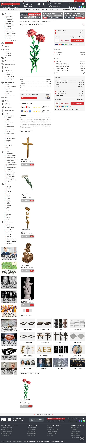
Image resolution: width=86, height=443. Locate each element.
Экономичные (9, 16)
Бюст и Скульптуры (11, 122)
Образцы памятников (52, 431)
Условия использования (29, 441)
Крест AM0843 (25, 159)
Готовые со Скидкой (11, 40)
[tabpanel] (30, 15)
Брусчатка (8, 121)
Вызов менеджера (36, 420)
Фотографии (66, 9)
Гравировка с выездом (11, 164)
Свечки (8, 207)
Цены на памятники (31, 427)
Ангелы (8, 195)
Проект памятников (31, 431)
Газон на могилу (10, 129)
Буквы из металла (10, 76)
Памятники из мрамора (6, 431)
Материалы (9, 224)
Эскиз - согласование (11, 155)
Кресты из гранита (10, 35)
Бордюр (8, 119)
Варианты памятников (52, 429)
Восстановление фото (11, 167)
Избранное (65, 1)
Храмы (8, 198)
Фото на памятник (10, 157)
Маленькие (9, 30)
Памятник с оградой (75, 435)
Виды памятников (31, 429)
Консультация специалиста (29, 97)
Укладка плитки (10, 178)
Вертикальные (9, 17)
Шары (7, 147)
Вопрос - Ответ (10, 227)
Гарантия (44, 9)
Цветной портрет (10, 160)
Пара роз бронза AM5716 (25, 230)
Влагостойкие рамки (11, 128)
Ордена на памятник (11, 95)
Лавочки (8, 131)
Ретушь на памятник (11, 165)
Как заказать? (50, 427)
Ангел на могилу (10, 116)
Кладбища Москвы (10, 238)
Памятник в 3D (9, 153)
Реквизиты (63, 441)
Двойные (8, 23)
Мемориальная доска (11, 135)
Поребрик (8, 140)
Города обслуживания (11, 239)
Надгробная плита (75, 429)
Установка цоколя (10, 176)
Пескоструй (9, 79)
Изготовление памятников (12, 420)
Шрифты (8, 191)
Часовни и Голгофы (11, 33)
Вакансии (8, 236)
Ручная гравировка (10, 162)
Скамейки (8, 136)
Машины (8, 215)
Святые (8, 196)
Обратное (8, 189)
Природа (8, 202)
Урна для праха (10, 143)
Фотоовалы (9, 145)
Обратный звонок (73, 6)
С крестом (8, 28)
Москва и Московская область (9, 1)
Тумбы (8, 142)
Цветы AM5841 (25, 265)
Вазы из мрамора (10, 126)
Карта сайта (9, 243)
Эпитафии (8, 226)
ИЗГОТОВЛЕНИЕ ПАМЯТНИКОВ (9, 425)
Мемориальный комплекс (7, 429)
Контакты (75, 9)
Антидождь (9, 169)
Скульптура (9, 91)
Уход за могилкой (10, 172)
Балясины (8, 117)
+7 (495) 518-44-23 (76, 4)
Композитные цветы (11, 86)
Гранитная (8, 55)
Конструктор (79, 1)
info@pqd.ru (26, 1)
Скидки (58, 9)
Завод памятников (51, 433)
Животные (8, 217)
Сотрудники (9, 229)
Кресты (8, 200)
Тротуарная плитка (10, 138)
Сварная (8, 51)
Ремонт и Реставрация (11, 179)
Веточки (8, 203)
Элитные (8, 26)
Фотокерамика (9, 72)
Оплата (51, 9)
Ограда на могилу (75, 427)
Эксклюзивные (9, 31)
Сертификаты (9, 231)
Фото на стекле (9, 74)
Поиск (38, 1)
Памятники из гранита (6, 427)
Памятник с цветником (76, 437)
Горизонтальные (10, 21)
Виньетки (8, 205)
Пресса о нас (9, 234)
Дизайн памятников (5, 435)
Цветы (7, 93)
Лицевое (8, 188)
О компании (11, 9)
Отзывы (37, 9)
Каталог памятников (6, 433)
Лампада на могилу (10, 133)
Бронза (8, 88)
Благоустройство (10, 171)
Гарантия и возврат (55, 441)
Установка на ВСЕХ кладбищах (10, 3)
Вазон (7, 124)
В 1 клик (65, 40)
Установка (29, 9)
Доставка (20, 9)
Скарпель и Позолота (11, 78)
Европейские (9, 37)
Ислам (7, 212)
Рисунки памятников (11, 241)
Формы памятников (31, 435)
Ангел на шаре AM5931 (27, 300)
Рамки (7, 210)
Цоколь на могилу (75, 433)
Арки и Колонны (10, 24)
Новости (8, 232)
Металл (8, 89)
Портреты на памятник (11, 159)
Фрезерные (9, 19)
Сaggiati (8, 148)
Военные (8, 214)
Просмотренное (51, 1)
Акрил (7, 84)
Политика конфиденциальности (43, 441)
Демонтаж (8, 181)
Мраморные (9, 38)
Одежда (8, 219)
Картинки (8, 186)
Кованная (8, 53)
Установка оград (10, 174)
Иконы (8, 193)
